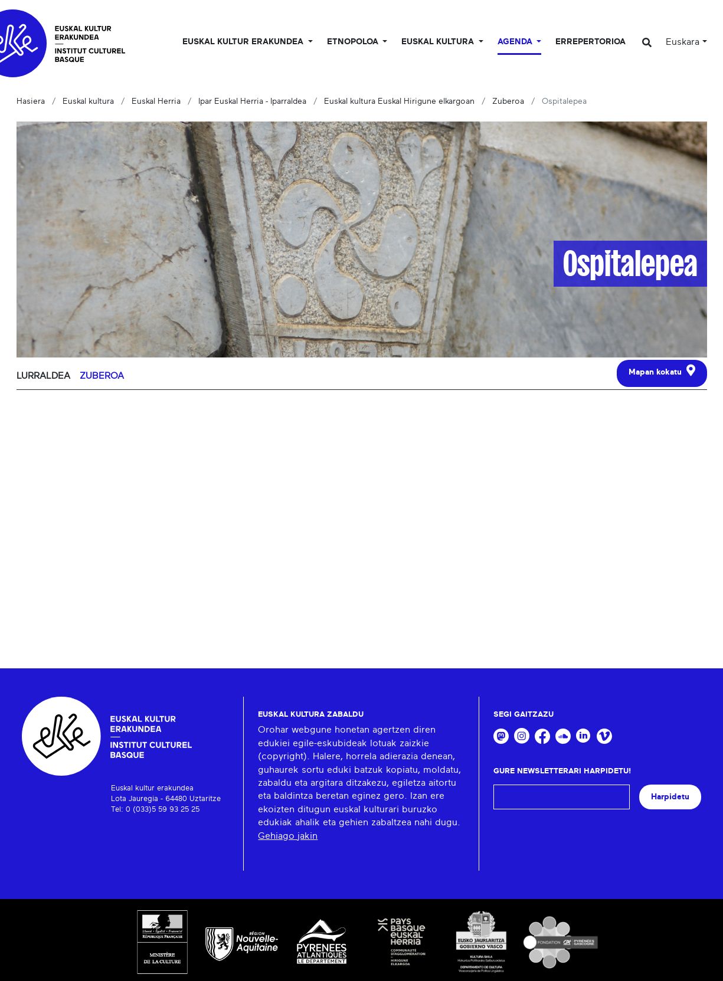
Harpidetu (670, 796)
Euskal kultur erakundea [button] (244, 42)
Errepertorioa (590, 42)
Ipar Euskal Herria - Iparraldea (252, 101)
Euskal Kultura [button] (438, 42)
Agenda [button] (516, 42)
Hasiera (31, 101)
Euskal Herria (156, 101)
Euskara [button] (682, 42)
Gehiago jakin (288, 836)
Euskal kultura (88, 101)
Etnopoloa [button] (354, 42)
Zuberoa (508, 101)
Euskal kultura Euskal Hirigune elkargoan (399, 101)
